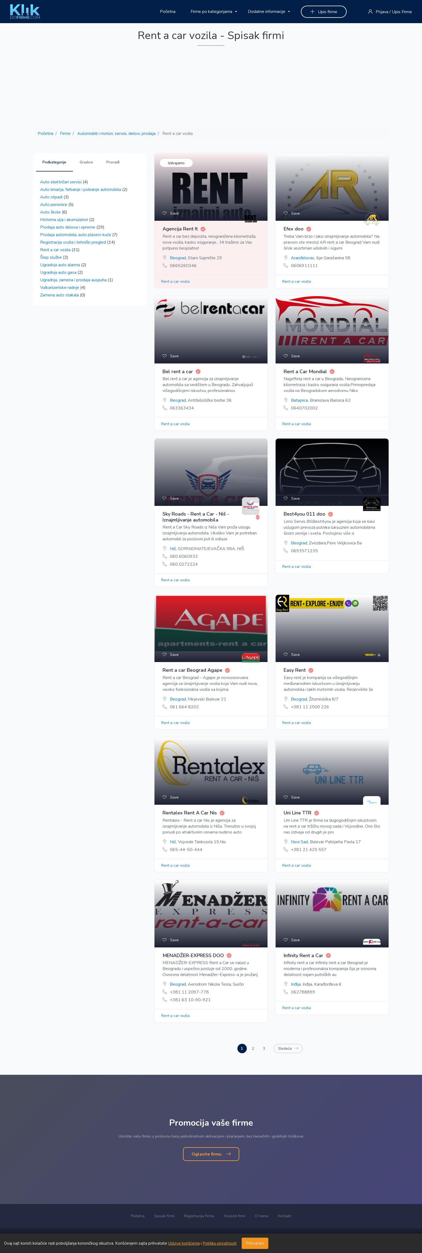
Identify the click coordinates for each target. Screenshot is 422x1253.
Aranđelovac (302, 258)
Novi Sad (299, 842)
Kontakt (284, 1216)
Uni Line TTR (301, 813)
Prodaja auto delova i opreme (67, 227)
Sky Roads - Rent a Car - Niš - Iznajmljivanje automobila (211, 517)
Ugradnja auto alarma (60, 265)
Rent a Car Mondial (309, 372)
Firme (65, 133)
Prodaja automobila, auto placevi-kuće (75, 235)
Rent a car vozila (55, 250)
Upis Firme (402, 12)
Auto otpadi (51, 197)
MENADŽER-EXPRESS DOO (197, 956)
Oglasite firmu (211, 1154)
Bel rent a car (182, 372)
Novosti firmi (234, 1216)
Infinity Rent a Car (307, 956)
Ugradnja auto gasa (58, 272)
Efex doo (297, 229)
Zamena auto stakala (59, 295)
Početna (167, 12)
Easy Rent (298, 670)
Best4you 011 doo (308, 514)
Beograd (178, 258)
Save (171, 213)
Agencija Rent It (184, 229)
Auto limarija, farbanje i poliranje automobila (80, 189)
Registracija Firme (199, 1216)
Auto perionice (53, 205)
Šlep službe (51, 257)
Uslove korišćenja (184, 1243)
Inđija (296, 984)
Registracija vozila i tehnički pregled (73, 242)
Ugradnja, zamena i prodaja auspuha (73, 280)
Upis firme (323, 12)
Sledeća (288, 1048)
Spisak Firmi (164, 1216)
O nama (261, 1216)
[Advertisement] (211, 87)
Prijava (382, 12)
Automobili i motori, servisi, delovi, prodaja (116, 133)
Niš (173, 549)
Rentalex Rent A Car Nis (193, 813)
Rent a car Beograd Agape (196, 670)
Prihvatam (255, 1243)
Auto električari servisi (61, 182)
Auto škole (50, 212)
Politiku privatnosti (220, 1243)
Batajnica (299, 400)
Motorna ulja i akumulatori (64, 220)
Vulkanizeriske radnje (59, 287)
